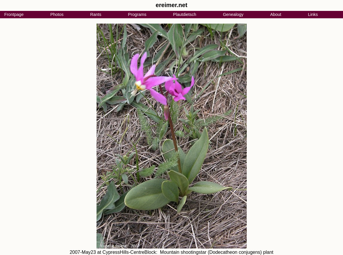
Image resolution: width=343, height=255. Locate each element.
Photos (56, 14)
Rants (96, 14)
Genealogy (233, 14)
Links (313, 14)
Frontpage (14, 14)
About (275, 14)
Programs (137, 14)
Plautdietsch (184, 14)
